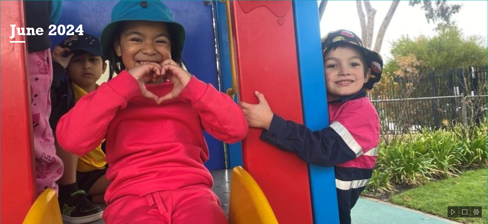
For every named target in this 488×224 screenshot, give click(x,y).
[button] (453, 211)
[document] (244, 112)
